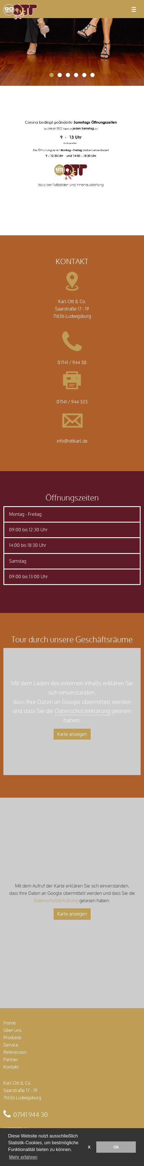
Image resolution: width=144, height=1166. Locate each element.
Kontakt (11, 1067)
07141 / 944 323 (72, 402)
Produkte (12, 1038)
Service (10, 1045)
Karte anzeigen (72, 734)
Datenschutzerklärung (82, 711)
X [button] (89, 1147)
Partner (10, 1060)
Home (9, 1023)
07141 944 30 (30, 1115)
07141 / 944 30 (72, 363)
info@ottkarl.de (72, 441)
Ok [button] (116, 1147)
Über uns (12, 1030)
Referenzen (15, 1052)
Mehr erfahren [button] (23, 1157)
